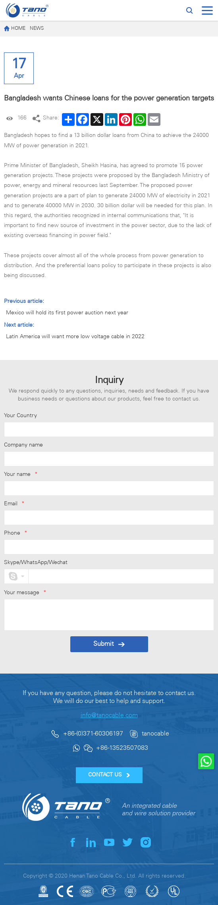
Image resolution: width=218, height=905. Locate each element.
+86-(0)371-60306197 (93, 734)
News (37, 28)
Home (14, 29)
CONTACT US (109, 775)
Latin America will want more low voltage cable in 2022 (75, 336)
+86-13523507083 (122, 748)
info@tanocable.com (109, 715)
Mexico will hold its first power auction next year (67, 313)
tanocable (155, 734)
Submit (109, 644)
